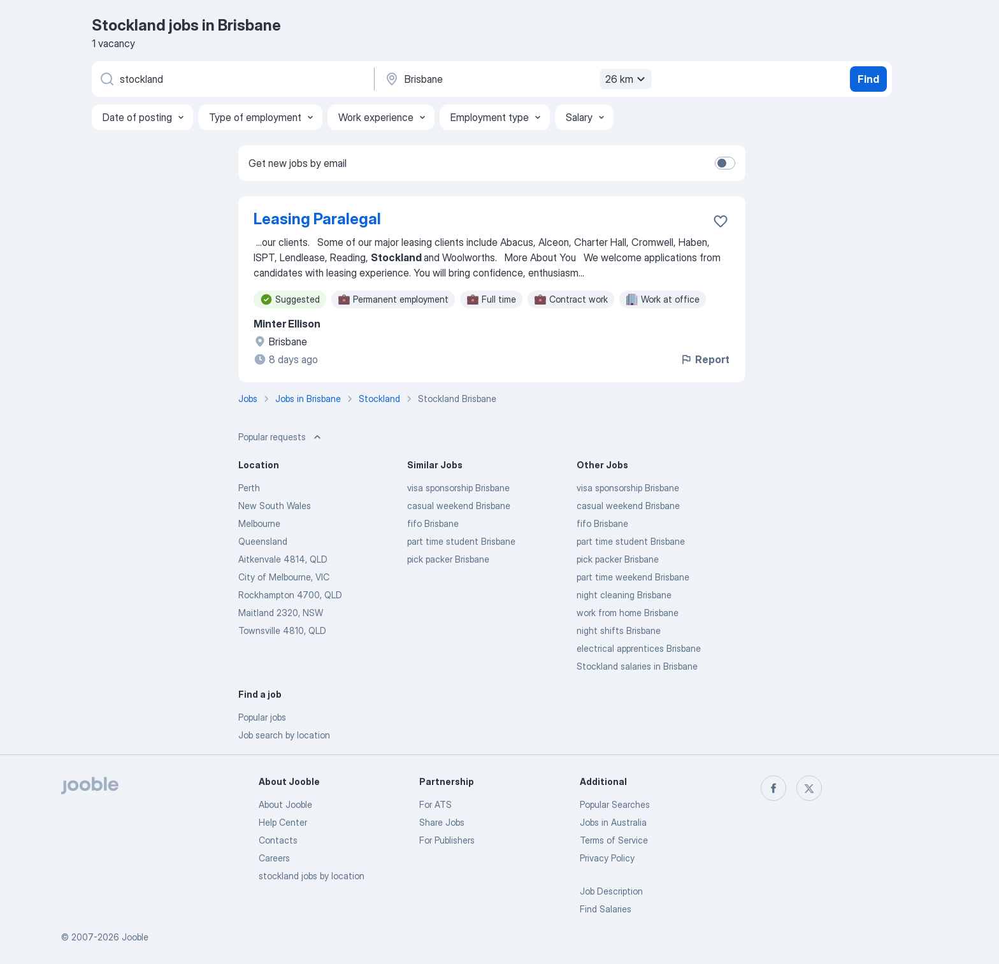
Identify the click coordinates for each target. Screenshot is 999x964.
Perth (249, 487)
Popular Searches (615, 804)
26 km (627, 79)
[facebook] (773, 788)
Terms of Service (614, 840)
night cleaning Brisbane (624, 594)
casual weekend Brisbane (458, 505)
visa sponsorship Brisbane (458, 487)
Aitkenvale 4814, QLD (282, 559)
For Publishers (447, 840)
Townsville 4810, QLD (282, 630)
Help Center (283, 822)
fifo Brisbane (433, 523)
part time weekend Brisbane (633, 577)
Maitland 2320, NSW (280, 612)
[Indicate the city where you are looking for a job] (517, 79)
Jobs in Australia (613, 822)
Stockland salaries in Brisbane (637, 666)
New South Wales (274, 505)
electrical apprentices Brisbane (639, 648)
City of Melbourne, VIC (283, 577)
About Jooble (285, 804)
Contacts (278, 840)
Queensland (262, 541)
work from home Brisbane (628, 612)
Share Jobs (441, 822)
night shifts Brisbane (619, 630)
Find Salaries (605, 908)
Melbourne (259, 523)
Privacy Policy (607, 857)
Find (868, 79)
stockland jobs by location (311, 875)
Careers (274, 857)
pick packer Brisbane (448, 559)
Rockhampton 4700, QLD (290, 594)
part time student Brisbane (461, 541)
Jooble (135, 937)
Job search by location (284, 735)
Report (704, 359)
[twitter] (809, 788)
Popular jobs (262, 717)
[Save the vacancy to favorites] (720, 221)
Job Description (611, 891)
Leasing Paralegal (317, 219)
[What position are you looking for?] (232, 79)
